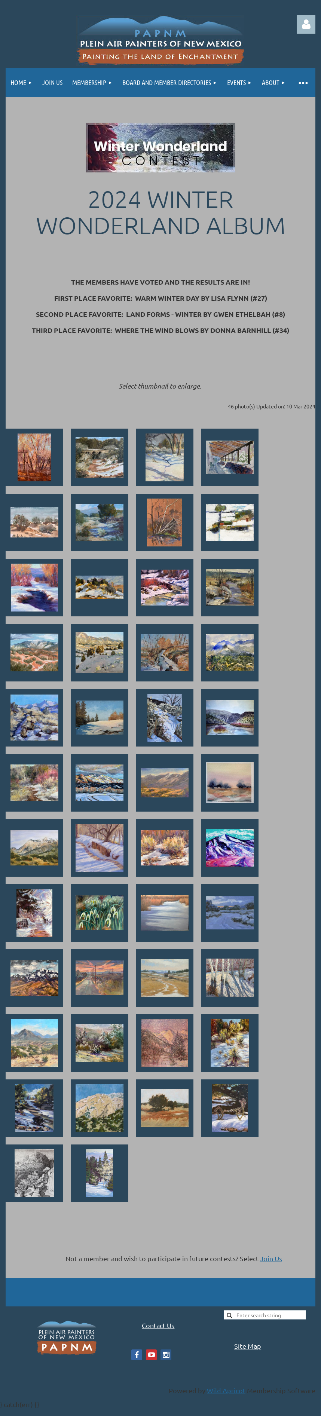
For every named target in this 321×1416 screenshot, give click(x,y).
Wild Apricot (226, 1390)
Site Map (247, 1346)
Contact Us (158, 1325)
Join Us (271, 1258)
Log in (306, 24)
